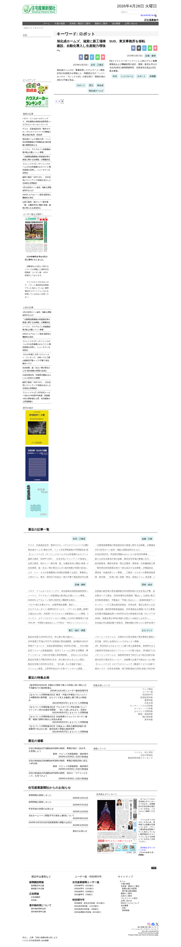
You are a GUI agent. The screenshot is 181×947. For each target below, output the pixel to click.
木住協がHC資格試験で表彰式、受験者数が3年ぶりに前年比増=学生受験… (130, 623)
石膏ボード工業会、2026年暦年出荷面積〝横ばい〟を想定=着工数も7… (128, 595)
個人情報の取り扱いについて (148, 927)
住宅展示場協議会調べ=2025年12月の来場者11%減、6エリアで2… (126, 614)
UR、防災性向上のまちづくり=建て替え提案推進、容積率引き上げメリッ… (130, 646)
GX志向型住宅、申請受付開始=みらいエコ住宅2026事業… (122, 554)
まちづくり (147, 630)
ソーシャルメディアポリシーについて (145, 929)
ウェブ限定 (147, 689)
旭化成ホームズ (96, 91)
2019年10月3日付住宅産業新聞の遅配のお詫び (50, 822)
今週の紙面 (59, 23)
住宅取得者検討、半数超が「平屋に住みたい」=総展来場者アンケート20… (130, 600)
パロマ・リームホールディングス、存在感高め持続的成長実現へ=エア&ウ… (63, 591)
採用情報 (125, 910)
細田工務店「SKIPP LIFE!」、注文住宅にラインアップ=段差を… (58, 559)
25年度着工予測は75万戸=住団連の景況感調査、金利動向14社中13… (60, 641)
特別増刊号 (83, 690)
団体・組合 (147, 584)
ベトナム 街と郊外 (143, 752)
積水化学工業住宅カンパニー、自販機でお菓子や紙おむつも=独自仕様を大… (131, 659)
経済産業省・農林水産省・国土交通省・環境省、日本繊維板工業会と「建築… (131, 563)
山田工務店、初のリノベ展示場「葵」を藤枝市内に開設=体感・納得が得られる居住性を (36, 204)
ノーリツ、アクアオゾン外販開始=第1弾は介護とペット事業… (57, 595)
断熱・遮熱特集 (145, 714)
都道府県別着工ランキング (140, 758)
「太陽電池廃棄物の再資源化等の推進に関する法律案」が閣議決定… (127, 545)
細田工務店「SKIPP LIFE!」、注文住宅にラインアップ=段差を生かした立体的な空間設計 (36, 179)
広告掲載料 (35, 897)
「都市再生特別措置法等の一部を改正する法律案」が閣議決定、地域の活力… (131, 568)
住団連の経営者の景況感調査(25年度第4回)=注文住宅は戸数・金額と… (128, 591)
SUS (115, 76)
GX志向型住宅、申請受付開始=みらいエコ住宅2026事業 (36, 376)
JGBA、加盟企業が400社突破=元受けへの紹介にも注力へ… (123, 618)
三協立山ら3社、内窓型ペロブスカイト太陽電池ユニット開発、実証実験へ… (64, 614)
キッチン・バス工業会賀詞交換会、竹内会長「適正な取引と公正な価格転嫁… (131, 605)
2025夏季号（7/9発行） (84, 895)
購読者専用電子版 (149, 15)
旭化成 (100, 85)
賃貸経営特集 (146, 697)
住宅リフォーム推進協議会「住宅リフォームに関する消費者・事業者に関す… (64, 650)
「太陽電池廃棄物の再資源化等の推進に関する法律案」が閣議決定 (36, 158)
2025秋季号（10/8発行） (84, 892)
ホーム (47, 23)
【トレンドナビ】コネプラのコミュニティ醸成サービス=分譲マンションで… (131, 664)
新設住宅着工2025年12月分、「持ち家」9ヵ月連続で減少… (56, 664)
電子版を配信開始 (129, 891)
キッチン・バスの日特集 (141, 706)
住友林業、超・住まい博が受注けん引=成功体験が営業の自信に (36, 369)
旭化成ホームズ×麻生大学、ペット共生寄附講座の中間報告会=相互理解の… (63, 550)
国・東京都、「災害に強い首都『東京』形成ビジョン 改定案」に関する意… (130, 577)
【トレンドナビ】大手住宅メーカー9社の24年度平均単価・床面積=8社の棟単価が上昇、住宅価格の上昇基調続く (36, 397)
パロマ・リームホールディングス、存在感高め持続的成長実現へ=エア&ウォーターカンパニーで (36, 121)
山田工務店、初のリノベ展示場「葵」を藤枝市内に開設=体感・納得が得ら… (64, 563)
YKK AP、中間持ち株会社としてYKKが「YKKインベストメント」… (59, 623)
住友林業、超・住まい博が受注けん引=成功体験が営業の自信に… (58, 568)
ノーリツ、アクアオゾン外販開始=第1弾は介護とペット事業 (36, 151)
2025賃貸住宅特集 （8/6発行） (87, 909)
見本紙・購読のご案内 (79, 23)
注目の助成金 (82, 756)
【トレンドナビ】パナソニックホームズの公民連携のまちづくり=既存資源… (64, 554)
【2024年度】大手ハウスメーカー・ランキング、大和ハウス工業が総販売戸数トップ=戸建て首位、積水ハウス (36, 359)
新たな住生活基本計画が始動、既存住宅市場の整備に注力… (123, 559)
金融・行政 (147, 539)
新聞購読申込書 (37, 886)
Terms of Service (148, 935)
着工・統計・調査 (77, 630)
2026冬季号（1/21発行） (84, 889)
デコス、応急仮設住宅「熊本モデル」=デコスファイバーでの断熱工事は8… (63, 545)
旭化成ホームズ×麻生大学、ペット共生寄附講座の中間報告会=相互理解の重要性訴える (36, 141)
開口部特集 (147, 717)
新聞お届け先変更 (129, 889)
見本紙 (34, 900)
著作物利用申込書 (38, 912)
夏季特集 (149, 700)
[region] (37, 56)
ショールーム (127, 76)
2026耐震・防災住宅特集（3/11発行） (90, 903)
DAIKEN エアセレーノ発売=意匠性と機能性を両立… (52, 600)
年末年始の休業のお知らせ (41, 809)
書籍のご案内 (101, 23)
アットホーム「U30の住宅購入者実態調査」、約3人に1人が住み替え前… (62, 655)
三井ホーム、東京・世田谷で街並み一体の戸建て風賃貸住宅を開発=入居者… (64, 577)
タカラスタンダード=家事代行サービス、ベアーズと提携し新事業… (60, 609)
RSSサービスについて (130, 903)
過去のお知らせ (80, 831)
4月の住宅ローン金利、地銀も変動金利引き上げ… (118, 550)
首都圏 (152, 76)
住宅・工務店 (97, 65)
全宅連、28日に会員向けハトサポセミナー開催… (118, 641)
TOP (154, 868)
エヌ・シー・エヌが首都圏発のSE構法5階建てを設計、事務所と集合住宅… (63, 572)
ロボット (28, 28)
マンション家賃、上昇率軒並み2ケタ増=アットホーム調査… (56, 668)
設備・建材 (150, 56)
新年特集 (149, 719)
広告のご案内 (126, 896)
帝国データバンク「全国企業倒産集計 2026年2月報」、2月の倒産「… (61, 646)
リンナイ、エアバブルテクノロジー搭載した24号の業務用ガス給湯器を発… (63, 618)
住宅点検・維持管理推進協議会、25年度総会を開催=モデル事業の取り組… (130, 609)
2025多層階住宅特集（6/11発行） (88, 912)
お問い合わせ (131, 23)
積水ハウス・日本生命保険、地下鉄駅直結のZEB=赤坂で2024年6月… (127, 668)
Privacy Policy (133, 935)
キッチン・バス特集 (143, 708)
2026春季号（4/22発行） (84, 886)
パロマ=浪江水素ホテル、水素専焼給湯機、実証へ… (52, 605)
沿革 (124, 908)
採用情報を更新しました (40, 795)
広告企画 (149, 703)
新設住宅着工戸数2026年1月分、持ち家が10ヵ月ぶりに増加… (57, 659)
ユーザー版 (72, 690)
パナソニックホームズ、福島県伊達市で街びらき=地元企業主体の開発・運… (131, 655)
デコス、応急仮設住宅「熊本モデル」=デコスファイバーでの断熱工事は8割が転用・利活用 (36, 131)
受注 (91, 85)
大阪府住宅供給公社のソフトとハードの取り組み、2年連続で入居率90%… (130, 650)
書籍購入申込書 (37, 889)
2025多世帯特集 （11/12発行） (87, 906)
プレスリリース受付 (129, 898)
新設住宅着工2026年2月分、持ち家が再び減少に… (51, 637)
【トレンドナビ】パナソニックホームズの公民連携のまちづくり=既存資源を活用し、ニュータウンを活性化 (36, 168)
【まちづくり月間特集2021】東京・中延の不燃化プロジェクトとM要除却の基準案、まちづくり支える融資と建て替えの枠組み (58, 697)
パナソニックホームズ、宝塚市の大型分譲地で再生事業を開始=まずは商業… (131, 637)
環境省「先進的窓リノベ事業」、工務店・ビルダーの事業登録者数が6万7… (130, 572)
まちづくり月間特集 (78, 703)
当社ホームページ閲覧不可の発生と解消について (51, 815)
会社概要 (116, 23)
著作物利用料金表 (38, 909)
